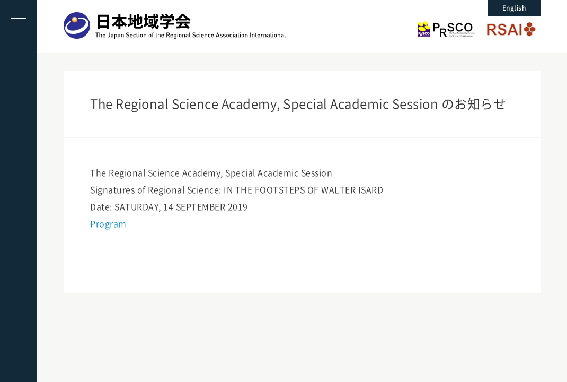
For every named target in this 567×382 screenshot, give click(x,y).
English (514, 8)
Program (108, 224)
